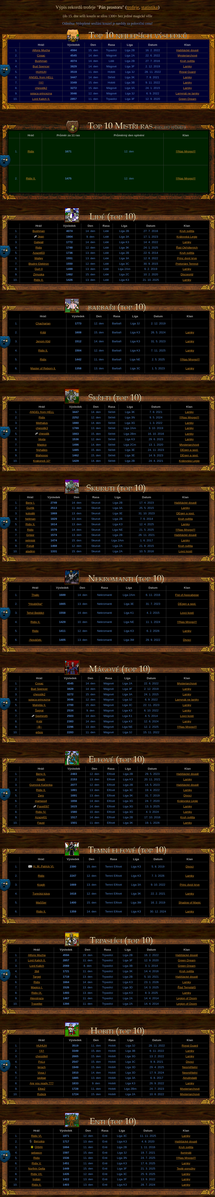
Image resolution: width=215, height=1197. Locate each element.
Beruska (39, 1141)
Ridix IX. (36, 992)
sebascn (36, 1152)
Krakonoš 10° (42, 460)
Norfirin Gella (36, 1168)
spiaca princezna (41, 93)
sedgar (41, 1077)
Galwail (39, 242)
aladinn (30, 551)
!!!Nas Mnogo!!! (185, 151)
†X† (41, 82)
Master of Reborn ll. (43, 368)
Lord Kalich (36, 965)
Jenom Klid (43, 341)
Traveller (36, 1003)
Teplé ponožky (186, 1168)
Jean (41, 236)
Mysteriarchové (187, 55)
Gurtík (30, 508)
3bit (36, 971)
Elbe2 (41, 1088)
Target (37, 976)
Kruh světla (187, 61)
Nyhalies (41, 450)
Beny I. (30, 502)
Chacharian (43, 323)
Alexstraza (37, 998)
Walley (38, 258)
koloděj (30, 513)
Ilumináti (186, 1152)
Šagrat (39, 710)
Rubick (41, 1094)
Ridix (31, 151)
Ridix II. (31, 178)
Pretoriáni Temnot (187, 263)
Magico (42, 444)
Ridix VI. (36, 1135)
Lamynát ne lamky (187, 93)
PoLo (41, 1061)
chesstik (44, 433)
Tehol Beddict (35, 612)
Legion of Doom (186, 998)
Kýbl (43, 332)
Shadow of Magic (190, 902)
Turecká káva (41, 893)
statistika (149, 7)
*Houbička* (35, 603)
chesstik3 (42, 428)
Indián (37, 1179)
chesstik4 (42, 1056)
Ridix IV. (41, 811)
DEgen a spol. (189, 450)
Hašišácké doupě (187, 50)
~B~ (39, 726)
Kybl (39, 721)
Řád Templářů (187, 987)
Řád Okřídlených (187, 247)
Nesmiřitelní (189, 1067)
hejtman (30, 518)
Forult (30, 545)
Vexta (41, 439)
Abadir (41, 779)
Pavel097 (43, 806)
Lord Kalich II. (41, 99)
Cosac (41, 55)
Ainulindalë (190, 1077)
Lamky (187, 66)
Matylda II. (39, 705)
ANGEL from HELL (41, 77)
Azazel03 (39, 252)
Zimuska (38, 274)
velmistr (30, 540)
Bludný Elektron (39, 263)
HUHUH (41, 71)
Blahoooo (42, 455)
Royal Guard (187, 71)
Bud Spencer (41, 66)
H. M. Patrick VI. (43, 866)
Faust (40, 822)
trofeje (133, 7)
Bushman (41, 61)
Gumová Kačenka (40, 784)
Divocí (187, 639)
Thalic (35, 595)
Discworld (187, 274)
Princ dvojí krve (187, 258)
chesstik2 (41, 88)
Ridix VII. (36, 1174)
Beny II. (41, 774)
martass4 (41, 801)
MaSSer (41, 902)
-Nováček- (35, 639)
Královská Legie (187, 236)
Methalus (42, 423)
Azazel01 (41, 817)
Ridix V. (36, 1163)
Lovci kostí (185, 551)
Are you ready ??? (42, 1083)
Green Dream (187, 99)
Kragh (41, 884)
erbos (39, 732)
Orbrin (39, 1147)
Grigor (30, 535)
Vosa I (41, 1072)
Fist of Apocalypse (187, 595)
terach (41, 1067)
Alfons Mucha (41, 50)
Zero (41, 795)
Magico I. (37, 987)
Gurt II (39, 269)
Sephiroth (41, 716)
